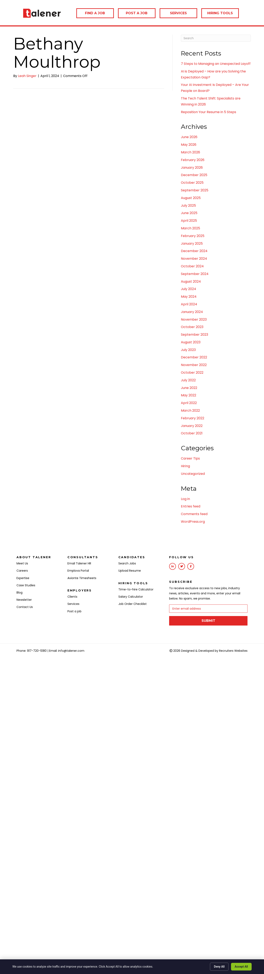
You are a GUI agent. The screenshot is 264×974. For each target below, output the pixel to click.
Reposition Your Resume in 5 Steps (208, 112)
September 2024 (195, 273)
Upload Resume (129, 571)
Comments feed (194, 514)
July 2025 (188, 205)
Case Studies (25, 585)
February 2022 (192, 418)
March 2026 (190, 152)
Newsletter (24, 600)
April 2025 (189, 220)
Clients (72, 597)
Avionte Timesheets (81, 578)
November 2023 (194, 319)
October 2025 (192, 182)
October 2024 (192, 266)
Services (73, 604)
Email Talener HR (79, 563)
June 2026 (189, 137)
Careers (22, 571)
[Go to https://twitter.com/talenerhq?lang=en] (181, 566)
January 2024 (192, 311)
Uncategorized (193, 473)
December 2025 (194, 175)
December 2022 (194, 357)
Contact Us (24, 607)
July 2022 (188, 380)
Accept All (241, 966)
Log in (185, 498)
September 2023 (194, 334)
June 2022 (189, 387)
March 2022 (190, 410)
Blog (19, 592)
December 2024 (194, 251)
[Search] (216, 38)
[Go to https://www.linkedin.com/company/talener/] (172, 566)
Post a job (74, 611)
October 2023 (192, 327)
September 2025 (194, 190)
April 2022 (189, 403)
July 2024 (188, 289)
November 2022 (194, 365)
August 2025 (191, 198)
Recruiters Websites (233, 650)
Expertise (22, 578)
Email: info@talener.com (66, 650)
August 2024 (191, 281)
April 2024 (189, 304)
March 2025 (190, 228)
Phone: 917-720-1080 (31, 650)
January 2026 (192, 167)
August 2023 (190, 342)
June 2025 (189, 213)
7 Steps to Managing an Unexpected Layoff (216, 63)
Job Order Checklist (132, 604)
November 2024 (194, 258)
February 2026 (192, 160)
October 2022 (192, 372)
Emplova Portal (78, 571)
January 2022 (192, 425)
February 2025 (192, 235)
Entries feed (190, 506)
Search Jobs (127, 563)
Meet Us (22, 563)
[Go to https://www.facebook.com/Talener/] (190, 566)
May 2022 (188, 395)
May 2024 (189, 296)
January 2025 (192, 243)
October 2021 (192, 433)
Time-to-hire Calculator (135, 589)
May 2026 (188, 144)
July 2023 (188, 349)
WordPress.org (193, 521)
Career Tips (190, 458)
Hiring (185, 466)
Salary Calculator (130, 597)
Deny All (219, 966)
